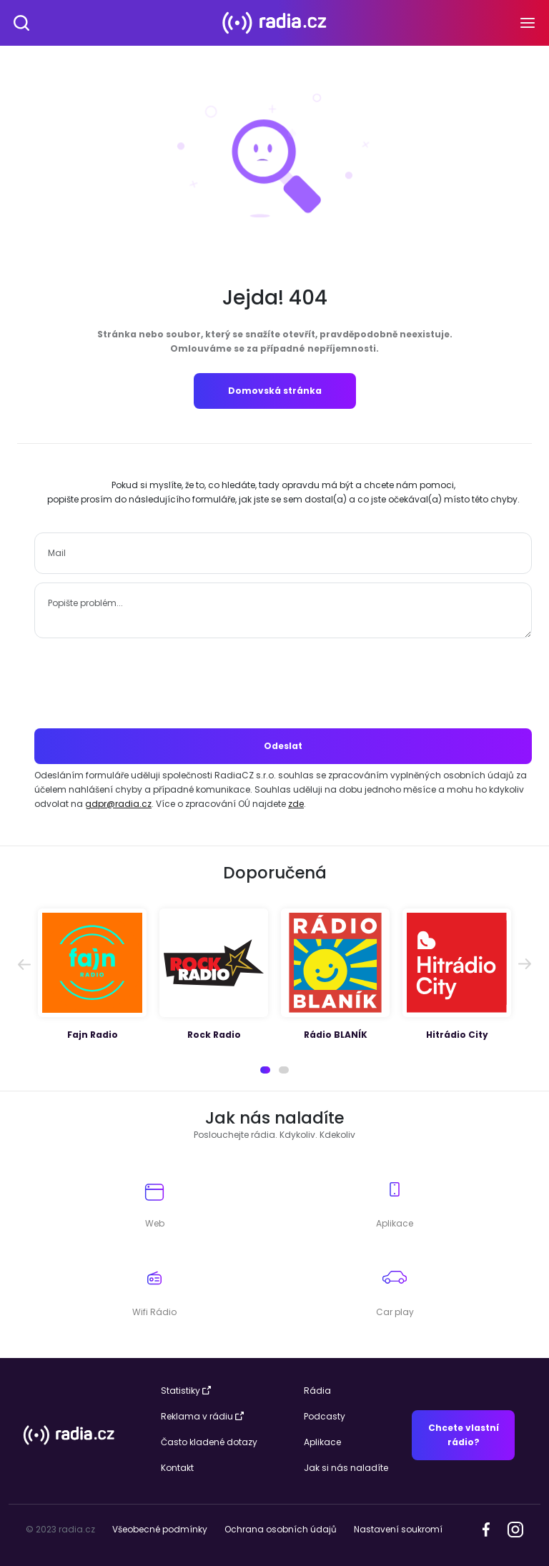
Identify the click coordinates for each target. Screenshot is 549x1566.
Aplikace (322, 1442)
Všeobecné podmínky (159, 1529)
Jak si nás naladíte (346, 1468)
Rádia (317, 1390)
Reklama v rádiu (202, 1416)
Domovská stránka (275, 391)
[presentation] (283, 683)
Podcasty (324, 1416)
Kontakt (177, 1468)
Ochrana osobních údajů (280, 1529)
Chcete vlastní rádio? (463, 1435)
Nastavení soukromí (398, 1529)
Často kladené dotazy (209, 1442)
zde (296, 804)
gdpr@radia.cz (118, 804)
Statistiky (186, 1390)
